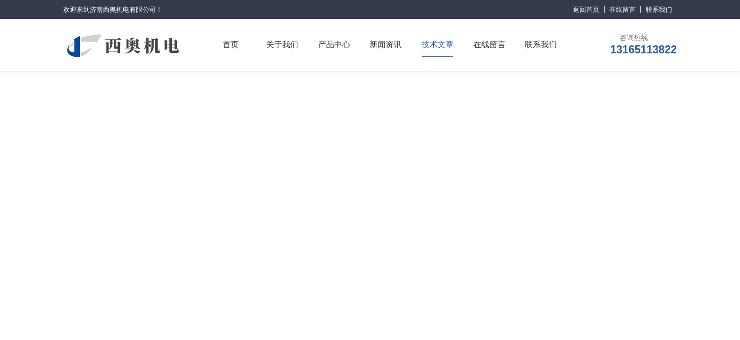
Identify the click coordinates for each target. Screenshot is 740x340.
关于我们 (282, 44)
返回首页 (586, 9)
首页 (231, 44)
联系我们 (659, 9)
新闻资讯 (386, 44)
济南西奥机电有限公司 (123, 9)
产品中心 (334, 44)
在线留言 (622, 9)
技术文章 (437, 44)
